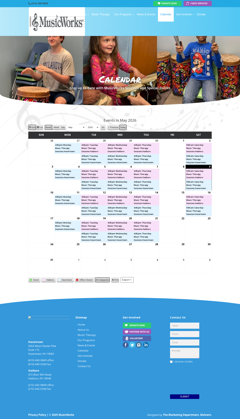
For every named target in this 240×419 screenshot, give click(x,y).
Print (115, 280)
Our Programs (123, 14)
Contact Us (70, 28)
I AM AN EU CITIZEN (181, 362)
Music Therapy (101, 14)
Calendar (165, 14)
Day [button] (63, 127)
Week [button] (56, 127)
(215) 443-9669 (37, 386)
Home (66, 14)
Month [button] (48, 127)
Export (127, 280)
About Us (80, 14)
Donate (201, 14)
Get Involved (183, 14)
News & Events (146, 14)
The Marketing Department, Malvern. (187, 415)
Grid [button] (32, 127)
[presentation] (182, 378)
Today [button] (123, 127)
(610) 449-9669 (39, 3)
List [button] (40, 127)
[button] (113, 127)
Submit (184, 396)
